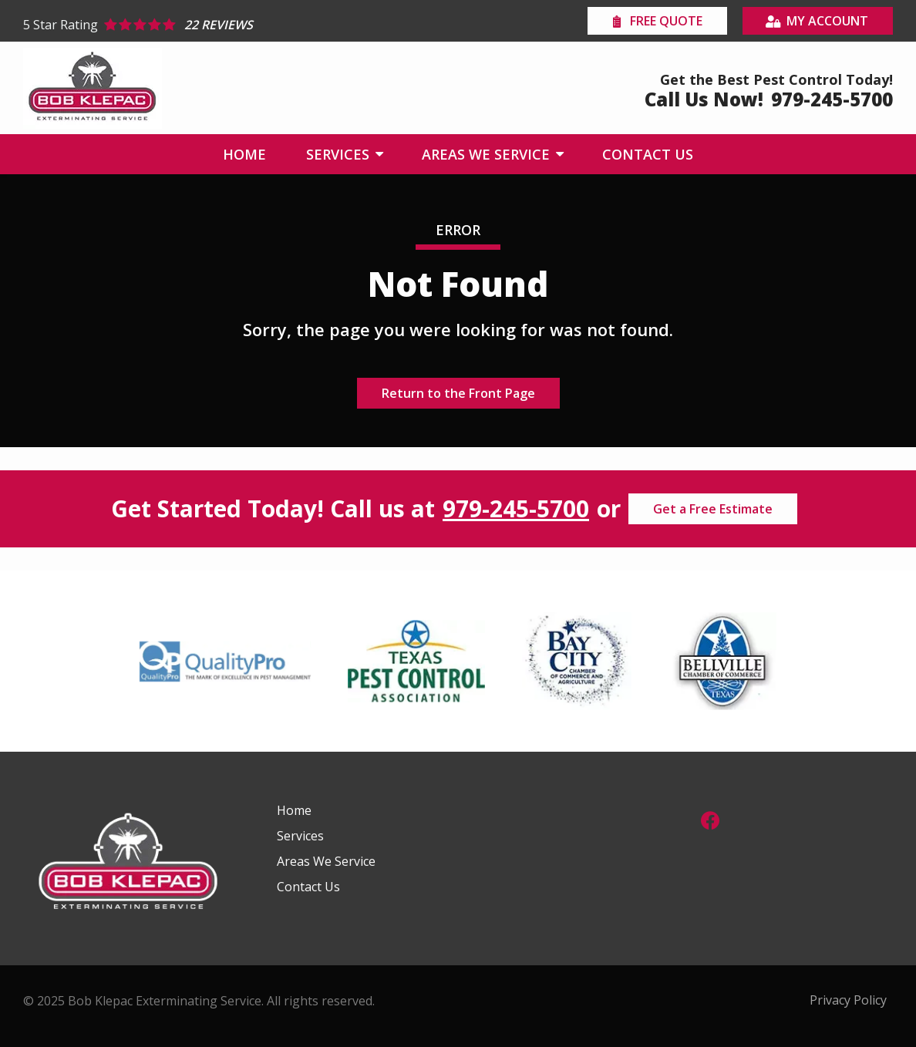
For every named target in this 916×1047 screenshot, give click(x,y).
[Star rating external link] (240, 24)
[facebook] (710, 818)
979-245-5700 (516, 509)
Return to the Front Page (458, 393)
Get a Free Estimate (713, 508)
